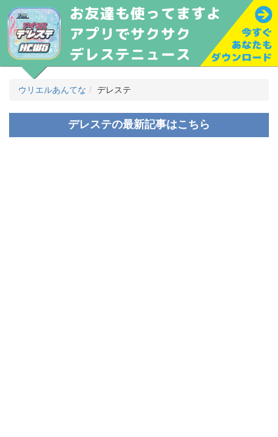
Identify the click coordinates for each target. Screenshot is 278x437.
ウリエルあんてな (52, 90)
